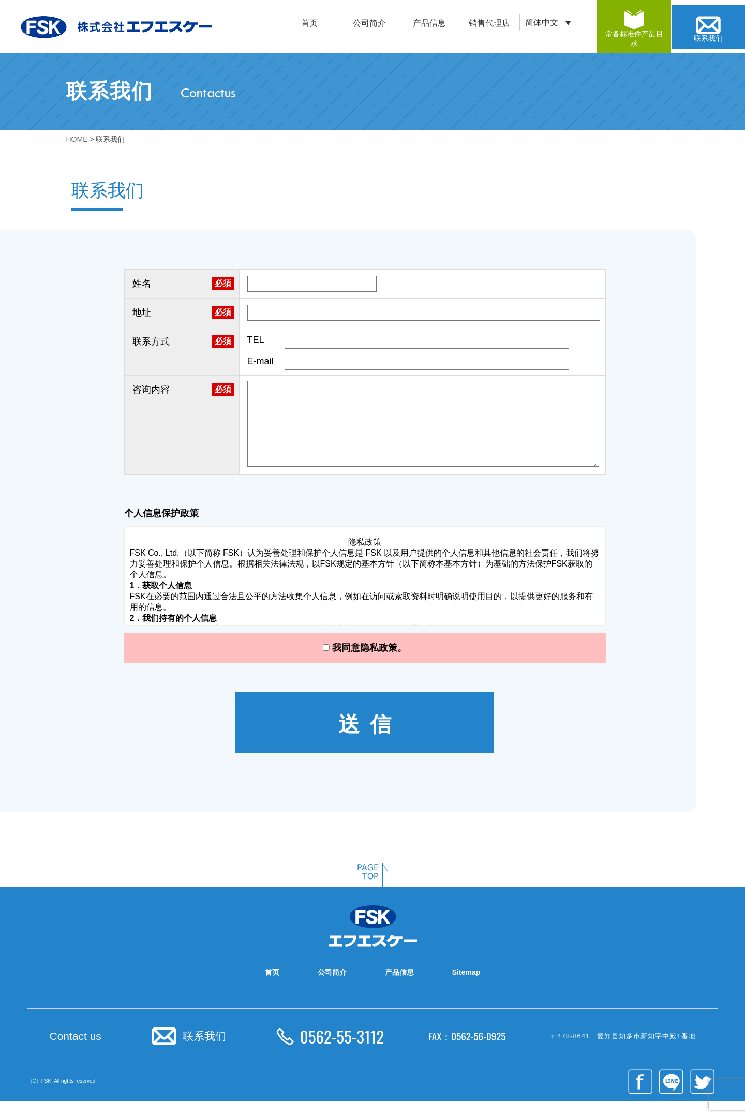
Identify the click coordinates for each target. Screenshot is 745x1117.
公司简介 (369, 23)
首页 (309, 23)
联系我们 (204, 1052)
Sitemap (466, 988)
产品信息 (429, 23)
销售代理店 (489, 23)
